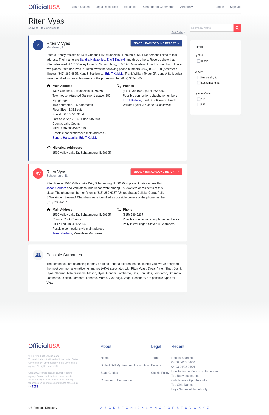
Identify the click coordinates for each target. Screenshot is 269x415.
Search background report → (156, 43)
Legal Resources (107, 6)
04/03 (175, 366)
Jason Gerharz (56, 188)
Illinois (204, 61)
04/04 (191, 362)
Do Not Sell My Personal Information (125, 365)
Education (130, 6)
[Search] (212, 28)
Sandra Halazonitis (92, 59)
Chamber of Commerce (158, 6)
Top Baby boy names (185, 375)
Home (105, 357)
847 (203, 104)
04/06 (175, 362)
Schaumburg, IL (210, 82)
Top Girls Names (182, 384)
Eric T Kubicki (116, 59)
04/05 (183, 362)
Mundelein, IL (209, 77)
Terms (155, 357)
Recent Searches (182, 357)
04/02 (183, 366)
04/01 (191, 366)
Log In (220, 6)
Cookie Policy (160, 372)
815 (203, 99)
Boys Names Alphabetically (189, 389)
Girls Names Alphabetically (189, 380)
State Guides (81, 6)
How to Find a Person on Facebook (194, 371)
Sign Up (235, 6)
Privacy (156, 365)
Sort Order (177, 32)
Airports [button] (185, 6)
